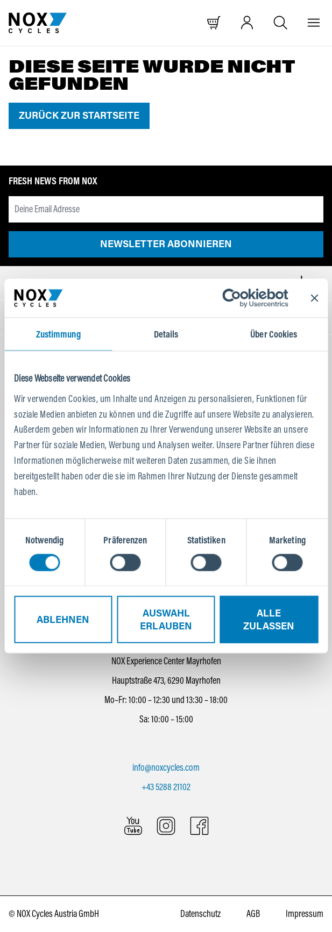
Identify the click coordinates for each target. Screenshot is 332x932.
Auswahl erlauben (166, 619)
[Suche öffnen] (280, 23)
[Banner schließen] (314, 298)
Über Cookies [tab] (273, 334)
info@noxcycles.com (166, 767)
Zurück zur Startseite (79, 115)
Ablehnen (63, 619)
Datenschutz (200, 914)
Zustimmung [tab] (58, 334)
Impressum (304, 914)
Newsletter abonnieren (166, 244)
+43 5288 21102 (166, 787)
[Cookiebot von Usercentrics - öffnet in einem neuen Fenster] (241, 298)
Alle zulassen (268, 619)
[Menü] (314, 23)
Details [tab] (166, 334)
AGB (253, 914)
